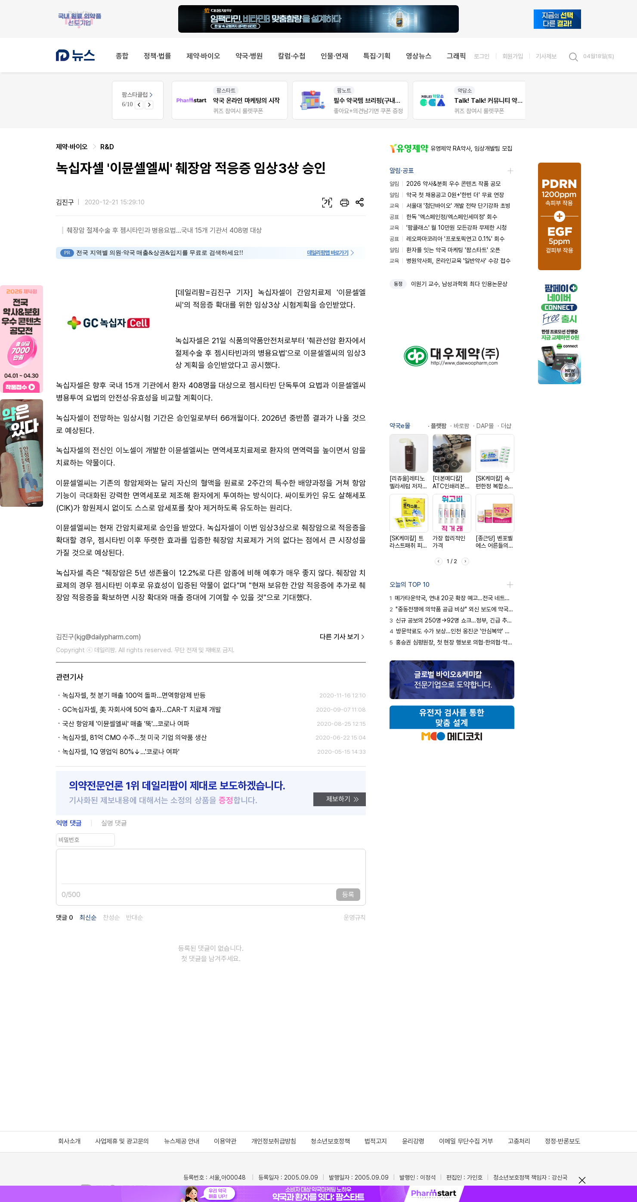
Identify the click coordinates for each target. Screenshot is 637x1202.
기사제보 (546, 56)
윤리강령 (413, 1141)
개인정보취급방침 (273, 1141)
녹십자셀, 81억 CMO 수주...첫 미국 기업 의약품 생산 (134, 738)
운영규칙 (354, 918)
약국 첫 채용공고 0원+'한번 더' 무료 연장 (447, 194)
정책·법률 (157, 56)
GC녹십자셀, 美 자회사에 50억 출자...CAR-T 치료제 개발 (141, 710)
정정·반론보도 (562, 1141)
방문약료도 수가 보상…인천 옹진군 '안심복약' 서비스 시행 (452, 631)
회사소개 (69, 1141)
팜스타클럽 (138, 94)
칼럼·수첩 (292, 56)
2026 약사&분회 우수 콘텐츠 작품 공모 (445, 183)
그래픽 (456, 56)
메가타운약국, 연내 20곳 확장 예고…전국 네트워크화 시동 (452, 598)
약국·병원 (249, 56)
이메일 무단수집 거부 (466, 1141)
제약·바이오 (203, 56)
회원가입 (512, 56)
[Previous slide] (139, 105)
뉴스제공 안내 (181, 1141)
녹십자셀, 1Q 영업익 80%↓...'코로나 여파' (120, 752)
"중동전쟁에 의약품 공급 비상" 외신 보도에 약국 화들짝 (452, 609)
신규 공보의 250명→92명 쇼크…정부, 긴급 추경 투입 (452, 620)
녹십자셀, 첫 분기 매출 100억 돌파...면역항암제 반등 (134, 695)
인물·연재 (334, 56)
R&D (107, 147)
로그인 (481, 56)
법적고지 (376, 1141)
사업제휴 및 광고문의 (122, 1141)
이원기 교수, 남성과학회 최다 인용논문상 (459, 284)
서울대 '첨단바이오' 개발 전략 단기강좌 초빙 (450, 205)
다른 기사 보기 (343, 637)
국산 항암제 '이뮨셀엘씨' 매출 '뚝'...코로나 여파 (125, 724)
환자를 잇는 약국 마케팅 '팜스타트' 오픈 (445, 250)
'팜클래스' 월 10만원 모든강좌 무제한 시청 (448, 227)
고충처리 (519, 1141)
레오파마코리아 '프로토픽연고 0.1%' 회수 (447, 238)
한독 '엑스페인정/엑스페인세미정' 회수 (443, 216)
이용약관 (225, 1141)
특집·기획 (377, 56)
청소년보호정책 (330, 1141)
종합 (122, 56)
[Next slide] (149, 105)
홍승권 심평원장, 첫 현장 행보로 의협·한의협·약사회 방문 (452, 642)
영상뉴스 (419, 56)
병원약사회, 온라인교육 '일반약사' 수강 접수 (450, 260)
